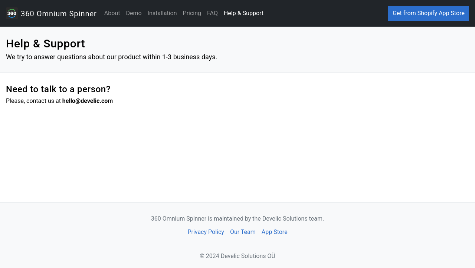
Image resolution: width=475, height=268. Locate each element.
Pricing (192, 13)
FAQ (212, 13)
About (112, 13)
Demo (133, 13)
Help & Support (243, 13)
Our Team (243, 231)
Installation (162, 13)
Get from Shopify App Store (429, 13)
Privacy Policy (205, 231)
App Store (275, 231)
